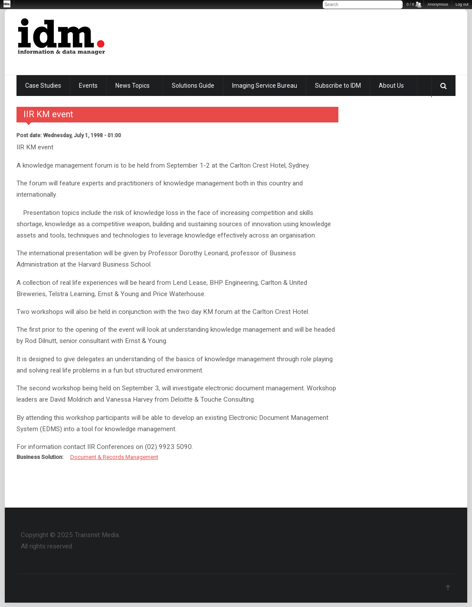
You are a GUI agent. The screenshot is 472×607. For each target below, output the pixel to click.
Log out (462, 4)
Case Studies (43, 85)
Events (88, 85)
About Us (391, 85)
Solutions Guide (193, 85)
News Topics (132, 85)
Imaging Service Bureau (264, 85)
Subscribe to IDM (338, 85)
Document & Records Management (114, 457)
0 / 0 (410, 4)
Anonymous (437, 4)
